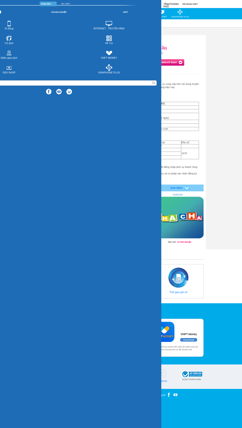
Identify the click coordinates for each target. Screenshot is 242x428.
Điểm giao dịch (120, 292)
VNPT (41, 23)
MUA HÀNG (146, 4)
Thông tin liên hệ (63, 292)
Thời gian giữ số (178, 292)
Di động (52, 23)
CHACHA (178, 194)
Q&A (107, 381)
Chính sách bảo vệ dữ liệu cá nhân (134, 382)
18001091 (46, 381)
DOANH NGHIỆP (92, 4)
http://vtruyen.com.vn (81, 97)
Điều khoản (161, 381)
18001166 (57, 381)
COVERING (64, 194)
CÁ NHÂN (74, 4)
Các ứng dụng (51, 310)
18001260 (52, 383)
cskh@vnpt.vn (79, 381)
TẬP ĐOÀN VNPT (190, 4)
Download (75, 340)
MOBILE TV (121, 194)
